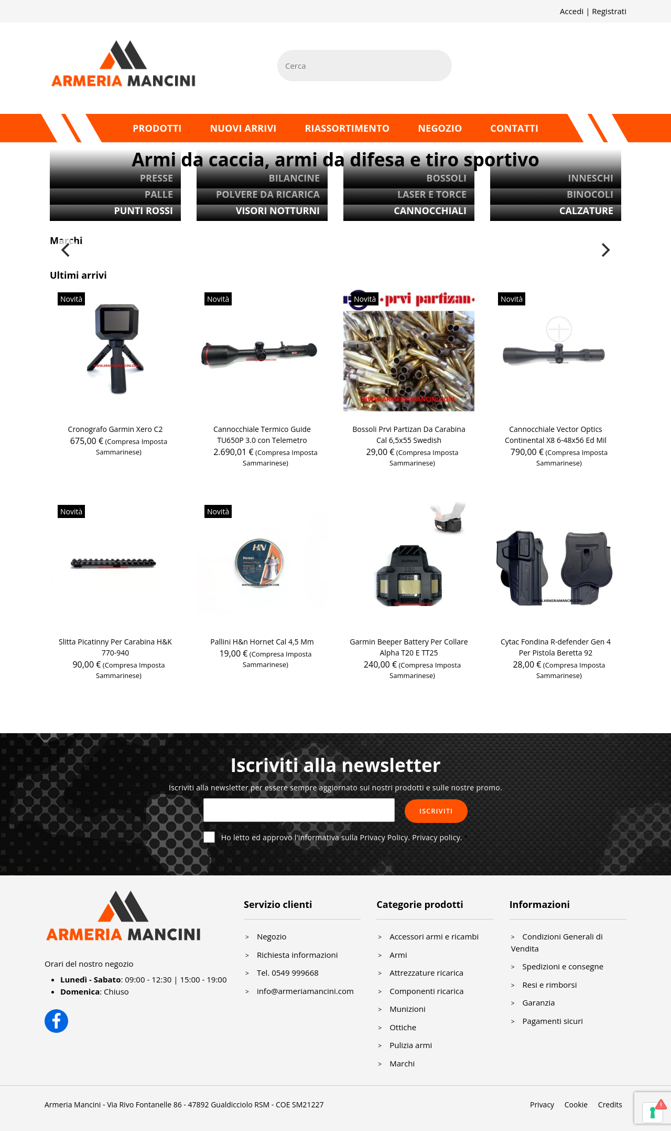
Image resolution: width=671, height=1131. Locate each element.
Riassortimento (347, 128)
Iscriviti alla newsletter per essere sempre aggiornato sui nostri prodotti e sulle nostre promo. (335, 787)
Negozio (440, 128)
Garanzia (539, 1002)
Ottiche (402, 1027)
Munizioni (407, 1008)
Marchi (402, 1063)
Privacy (542, 1104)
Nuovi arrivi (243, 128)
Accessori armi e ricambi (434, 936)
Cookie (576, 1104)
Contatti (514, 128)
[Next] (604, 250)
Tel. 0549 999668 (288, 972)
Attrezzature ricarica (426, 972)
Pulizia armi (410, 1045)
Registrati (609, 11)
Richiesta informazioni (297, 954)
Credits (610, 1104)
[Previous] (66, 250)
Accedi (571, 11)
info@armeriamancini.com (305, 991)
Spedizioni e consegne (563, 966)
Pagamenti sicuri (553, 1021)
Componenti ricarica (426, 991)
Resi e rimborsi (550, 984)
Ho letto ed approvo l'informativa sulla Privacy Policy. (341, 837)
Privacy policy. (437, 837)
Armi (398, 954)
